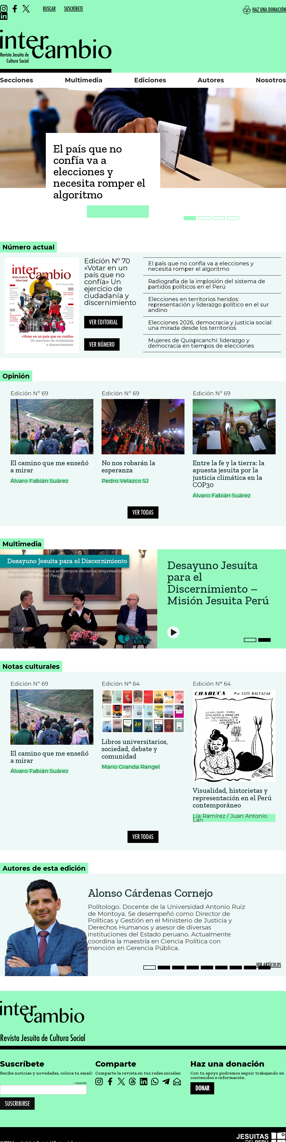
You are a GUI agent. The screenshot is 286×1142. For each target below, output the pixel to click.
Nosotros (271, 80)
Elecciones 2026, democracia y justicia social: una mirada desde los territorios (210, 325)
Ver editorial (103, 322)
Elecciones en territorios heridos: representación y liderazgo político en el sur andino (208, 305)
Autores (211, 80)
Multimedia (84, 80)
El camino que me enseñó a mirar (49, 466)
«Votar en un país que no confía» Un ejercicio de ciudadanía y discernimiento (110, 285)
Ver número (102, 344)
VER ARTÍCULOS (268, 965)
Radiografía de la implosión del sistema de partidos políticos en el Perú (206, 284)
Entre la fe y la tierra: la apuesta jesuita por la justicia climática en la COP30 (228, 474)
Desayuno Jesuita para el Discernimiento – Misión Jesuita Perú (218, 582)
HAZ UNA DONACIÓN (269, 9)
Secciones (16, 80)
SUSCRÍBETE (73, 8)
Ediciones (150, 80)
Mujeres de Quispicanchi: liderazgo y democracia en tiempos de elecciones (201, 343)
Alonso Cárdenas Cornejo (150, 892)
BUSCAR (49, 8)
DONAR (202, 1088)
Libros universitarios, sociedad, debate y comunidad (135, 749)
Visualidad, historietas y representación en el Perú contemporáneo (232, 798)
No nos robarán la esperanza (128, 466)
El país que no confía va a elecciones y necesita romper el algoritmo (99, 171)
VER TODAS (143, 512)
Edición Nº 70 (107, 260)
